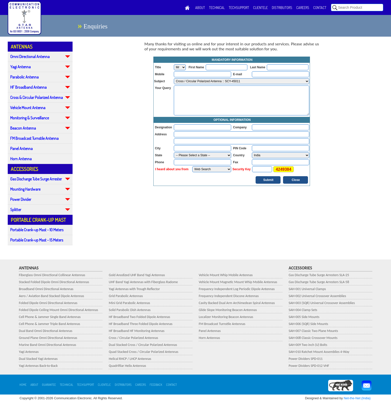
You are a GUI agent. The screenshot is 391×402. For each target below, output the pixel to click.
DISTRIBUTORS (282, 7)
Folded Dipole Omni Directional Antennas (48, 303)
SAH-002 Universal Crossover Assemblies (317, 296)
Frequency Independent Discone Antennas (229, 296)
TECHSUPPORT (239, 7)
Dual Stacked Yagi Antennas (38, 359)
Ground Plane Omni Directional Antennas (48, 338)
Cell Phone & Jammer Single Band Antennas (50, 317)
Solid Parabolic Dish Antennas (130, 310)
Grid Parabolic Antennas (126, 296)
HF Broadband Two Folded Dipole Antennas (139, 317)
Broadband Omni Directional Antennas (46, 289)
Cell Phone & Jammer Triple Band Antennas (49, 324)
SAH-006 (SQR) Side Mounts (308, 324)
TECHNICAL (217, 7)
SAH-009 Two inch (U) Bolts (308, 345)
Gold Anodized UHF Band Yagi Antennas (137, 275)
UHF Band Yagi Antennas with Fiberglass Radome (143, 282)
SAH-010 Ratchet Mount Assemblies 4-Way (319, 352)
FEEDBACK (156, 385)
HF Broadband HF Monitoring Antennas (136, 331)
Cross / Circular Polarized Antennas (133, 338)
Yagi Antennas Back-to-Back (38, 366)
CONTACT (319, 7)
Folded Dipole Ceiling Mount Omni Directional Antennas (58, 310)
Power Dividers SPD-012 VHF (309, 366)
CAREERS (302, 7)
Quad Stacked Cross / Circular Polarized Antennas (143, 352)
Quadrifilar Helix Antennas (127, 366)
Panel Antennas (210, 331)
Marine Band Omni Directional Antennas (47, 345)
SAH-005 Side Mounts (304, 317)
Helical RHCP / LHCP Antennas (130, 359)
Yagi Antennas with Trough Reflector (134, 289)
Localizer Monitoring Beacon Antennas (226, 317)
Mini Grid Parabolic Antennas (129, 303)
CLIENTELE (260, 7)
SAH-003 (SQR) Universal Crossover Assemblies (322, 303)
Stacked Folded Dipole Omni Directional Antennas (54, 282)
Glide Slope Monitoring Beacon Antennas (228, 310)
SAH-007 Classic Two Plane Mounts (313, 331)
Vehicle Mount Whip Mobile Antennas (226, 275)
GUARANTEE (49, 385)
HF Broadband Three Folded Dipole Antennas (140, 324)
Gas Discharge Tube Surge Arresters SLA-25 (319, 275)
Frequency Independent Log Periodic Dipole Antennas (237, 289)
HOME (22, 385)
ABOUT (200, 7)
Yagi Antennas (29, 352)
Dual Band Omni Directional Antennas (45, 331)
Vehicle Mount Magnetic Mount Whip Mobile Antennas (238, 282)
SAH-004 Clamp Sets (303, 310)
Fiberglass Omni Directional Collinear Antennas (52, 275)
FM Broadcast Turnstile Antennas (222, 324)
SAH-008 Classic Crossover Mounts (313, 338)
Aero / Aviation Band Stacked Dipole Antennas (51, 296)
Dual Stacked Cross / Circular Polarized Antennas (143, 345)
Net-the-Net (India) (357, 398)
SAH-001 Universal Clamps (307, 289)
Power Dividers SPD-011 (306, 359)
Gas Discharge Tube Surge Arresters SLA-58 (319, 282)
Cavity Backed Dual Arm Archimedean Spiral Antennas (237, 303)
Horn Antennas (209, 338)
